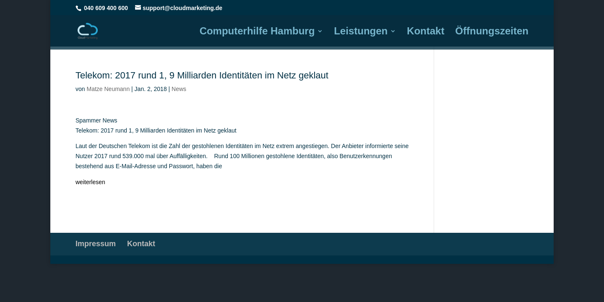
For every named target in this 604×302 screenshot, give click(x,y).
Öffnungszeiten (491, 32)
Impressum (96, 244)
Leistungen (361, 32)
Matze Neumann (108, 89)
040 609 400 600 (106, 8)
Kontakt (425, 32)
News (179, 89)
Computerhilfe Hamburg (257, 32)
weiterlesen (90, 182)
